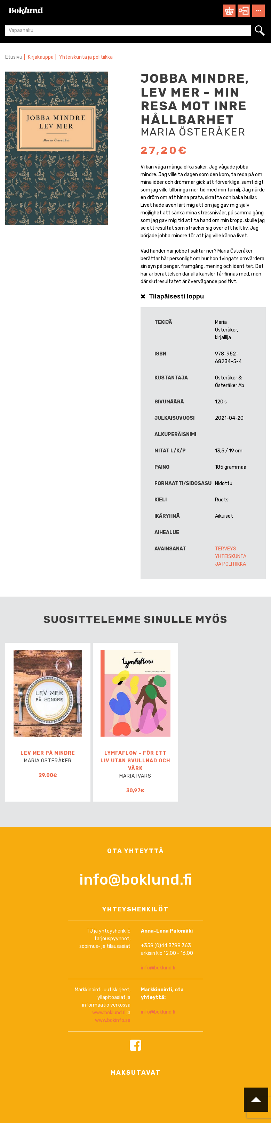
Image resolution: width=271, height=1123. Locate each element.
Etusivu (13, 57)
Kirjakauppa (41, 57)
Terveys (225, 549)
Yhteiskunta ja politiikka (86, 57)
